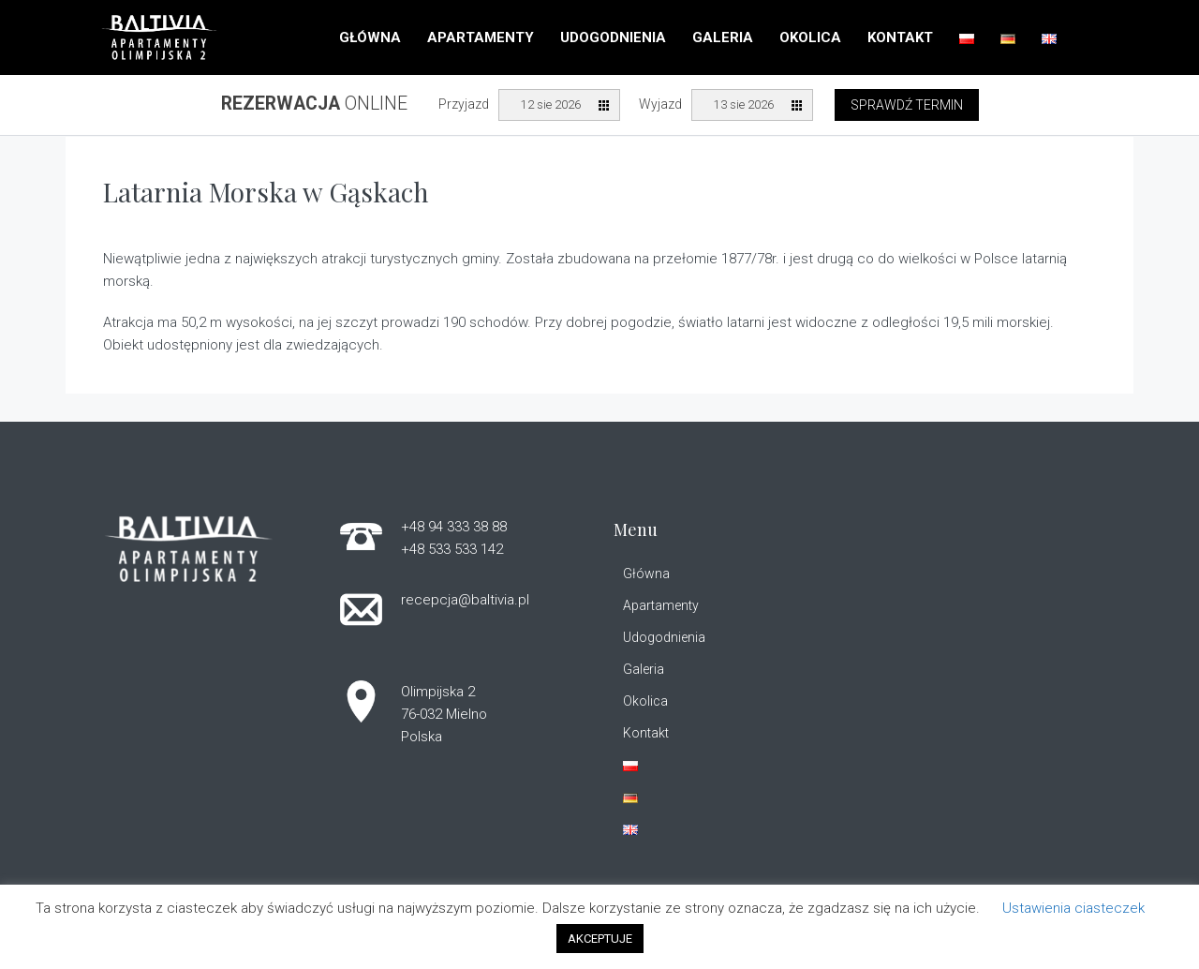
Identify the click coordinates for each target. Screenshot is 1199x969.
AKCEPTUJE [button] (600, 939)
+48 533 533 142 (452, 549)
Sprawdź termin (907, 104)
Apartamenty (480, 37)
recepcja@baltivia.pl (465, 599)
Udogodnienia (613, 37)
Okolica (810, 37)
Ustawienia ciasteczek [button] (1073, 908)
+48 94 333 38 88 (454, 526)
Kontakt (900, 37)
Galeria (722, 37)
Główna (370, 37)
